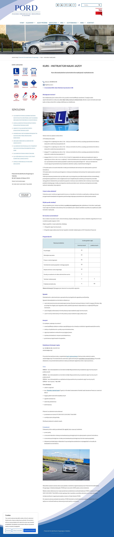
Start (22, 23)
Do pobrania (73, 23)
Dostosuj (8, 530)
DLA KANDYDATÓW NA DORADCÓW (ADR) (23, 153)
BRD (62, 23)
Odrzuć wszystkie (17, 530)
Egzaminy (30, 23)
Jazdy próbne (42, 23)
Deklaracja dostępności (57, 533)
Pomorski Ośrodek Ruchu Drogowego (28, 57)
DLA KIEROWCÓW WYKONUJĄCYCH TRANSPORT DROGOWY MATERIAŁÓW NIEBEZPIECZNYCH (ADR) (25, 148)
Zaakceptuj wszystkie (29, 530)
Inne (83, 23)
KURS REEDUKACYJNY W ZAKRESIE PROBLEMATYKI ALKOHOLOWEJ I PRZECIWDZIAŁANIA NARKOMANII (25, 136)
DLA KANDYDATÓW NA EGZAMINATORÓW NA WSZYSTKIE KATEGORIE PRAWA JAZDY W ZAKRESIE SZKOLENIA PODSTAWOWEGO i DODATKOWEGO (25, 118)
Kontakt (90, 23)
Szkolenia (54, 23)
